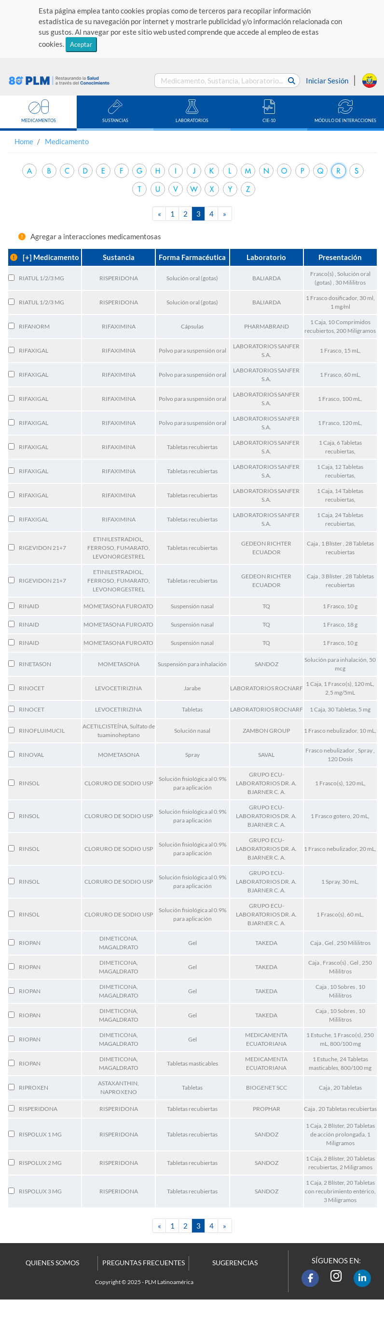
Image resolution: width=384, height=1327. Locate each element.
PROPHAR (266, 1108)
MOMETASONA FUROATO (118, 606)
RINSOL (29, 783)
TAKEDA (266, 942)
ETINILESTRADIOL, (118, 539)
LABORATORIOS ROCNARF (266, 688)
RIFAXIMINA (119, 326)
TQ (266, 606)
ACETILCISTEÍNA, (106, 726)
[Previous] (159, 213)
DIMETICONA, (118, 938)
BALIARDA (266, 278)
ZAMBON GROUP (266, 730)
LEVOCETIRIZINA (118, 688)
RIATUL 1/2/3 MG (41, 278)
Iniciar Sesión (327, 80)
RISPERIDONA (118, 278)
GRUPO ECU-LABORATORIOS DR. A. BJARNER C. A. (266, 783)
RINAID (29, 606)
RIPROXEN (33, 1087)
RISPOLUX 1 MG (40, 1134)
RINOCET (31, 688)
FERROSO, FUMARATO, (118, 547)
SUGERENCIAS (235, 1263)
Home (23, 141)
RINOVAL (31, 754)
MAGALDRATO (118, 947)
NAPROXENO (118, 1091)
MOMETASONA (118, 664)
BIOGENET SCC (266, 1087)
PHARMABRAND (266, 326)
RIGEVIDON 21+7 (42, 547)
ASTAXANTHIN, (118, 1083)
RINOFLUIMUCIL (42, 730)
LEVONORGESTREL (119, 556)
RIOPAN (30, 942)
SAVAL (266, 754)
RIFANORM (34, 326)
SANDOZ (266, 664)
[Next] (225, 213)
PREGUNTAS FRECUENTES (143, 1263)
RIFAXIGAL (33, 350)
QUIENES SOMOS (52, 1263)
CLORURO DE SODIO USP (118, 783)
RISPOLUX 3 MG (40, 1191)
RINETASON (35, 664)
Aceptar (81, 44)
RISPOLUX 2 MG (40, 1162)
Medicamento (67, 141)
